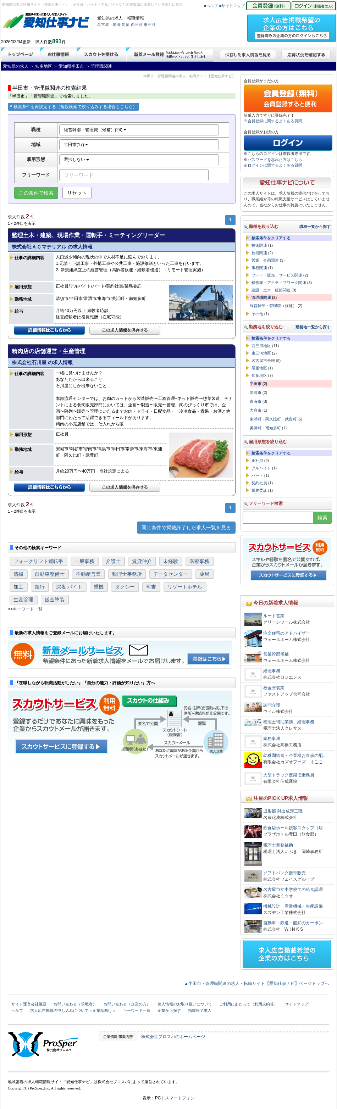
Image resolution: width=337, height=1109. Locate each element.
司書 (151, 587)
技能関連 (259, 253)
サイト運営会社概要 (28, 1004)
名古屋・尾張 (109, 24)
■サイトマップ (232, 6)
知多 (125, 24)
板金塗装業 (273, 687)
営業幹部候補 (276, 654)
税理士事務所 (127, 574)
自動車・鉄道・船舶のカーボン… (295, 922)
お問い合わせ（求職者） (75, 1004)
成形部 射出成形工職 (283, 811)
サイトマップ (296, 1004)
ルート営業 (273, 615)
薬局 (204, 574)
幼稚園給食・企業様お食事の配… (295, 755)
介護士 (113, 561)
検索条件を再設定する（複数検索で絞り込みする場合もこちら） (73, 106)
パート (257, 475)
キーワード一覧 (28, 609)
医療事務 (199, 561)
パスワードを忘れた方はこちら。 (277, 159)
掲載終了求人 (199, 1010)
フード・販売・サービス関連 (277, 275)
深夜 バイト (69, 587)
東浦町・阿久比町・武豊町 (273, 419)
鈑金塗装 (55, 599)
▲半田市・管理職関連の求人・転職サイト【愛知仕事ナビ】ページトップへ (256, 983)
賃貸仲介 (142, 561)
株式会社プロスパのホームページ (173, 1036)
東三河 (149, 24)
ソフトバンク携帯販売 (284, 872)
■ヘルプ (211, 6)
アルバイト (261, 468)
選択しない (76, 159)
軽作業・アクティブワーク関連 (279, 282)
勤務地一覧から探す (313, 327)
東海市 (255, 401)
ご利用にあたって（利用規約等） (248, 1004)
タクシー (125, 587)
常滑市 (255, 392)
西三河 (137, 24)
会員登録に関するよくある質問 (275, 121)
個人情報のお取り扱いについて (185, 1004)
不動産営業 (88, 574)
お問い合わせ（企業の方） (127, 1004)
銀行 (40, 587)
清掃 (18, 574)
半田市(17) (76, 144)
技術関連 (259, 245)
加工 (18, 587)
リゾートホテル (184, 587)
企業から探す (169, 1010)
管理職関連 (261, 297)
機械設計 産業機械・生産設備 (293, 906)
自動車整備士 (50, 574)
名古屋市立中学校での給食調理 (293, 889)
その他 (257, 314)
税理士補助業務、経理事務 (288, 721)
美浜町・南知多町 (265, 428)
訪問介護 (271, 705)
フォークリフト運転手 (38, 561)
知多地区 (259, 375)
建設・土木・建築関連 (271, 290)
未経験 (170, 561)
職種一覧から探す (315, 226)
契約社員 (259, 483)
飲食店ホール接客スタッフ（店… (295, 827)
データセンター (170, 574)
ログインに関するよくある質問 (275, 165)
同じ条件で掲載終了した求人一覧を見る (186, 527)
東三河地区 (261, 353)
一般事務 (84, 561)
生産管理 (23, 599)
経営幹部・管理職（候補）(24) (95, 129)
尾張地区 (259, 368)
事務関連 (259, 268)
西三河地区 (261, 346)
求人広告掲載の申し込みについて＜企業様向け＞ (73, 1010)
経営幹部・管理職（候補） (273, 305)
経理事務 (271, 670)
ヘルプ (17, 1010)
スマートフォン (180, 1098)
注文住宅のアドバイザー (286, 633)
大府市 (255, 410)
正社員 (257, 460)
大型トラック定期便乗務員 (288, 775)
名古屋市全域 (263, 360)
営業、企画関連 (265, 260)
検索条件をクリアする (271, 238)
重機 (99, 587)
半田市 (255, 383)
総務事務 (271, 738)
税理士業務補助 (278, 845)
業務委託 (259, 490)
